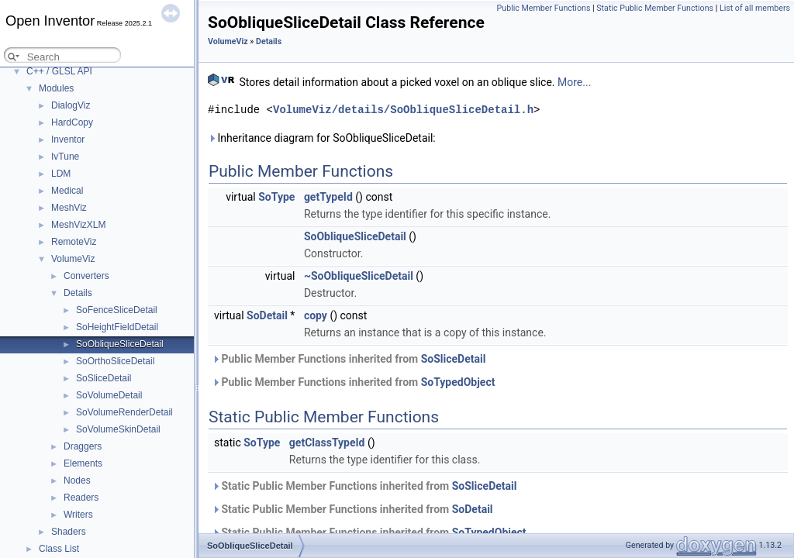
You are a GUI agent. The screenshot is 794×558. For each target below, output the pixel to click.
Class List (59, 548)
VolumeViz (73, 258)
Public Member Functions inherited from (348, 359)
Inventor (68, 139)
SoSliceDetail (103, 378)
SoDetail (267, 315)
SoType (276, 197)
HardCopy (72, 122)
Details (78, 293)
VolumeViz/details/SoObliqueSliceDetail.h (403, 109)
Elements (83, 463)
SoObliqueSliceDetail (120, 344)
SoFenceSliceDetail (116, 310)
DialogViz (70, 105)
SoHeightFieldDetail (117, 327)
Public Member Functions (544, 8)
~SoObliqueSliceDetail (358, 276)
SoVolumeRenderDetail (124, 412)
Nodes (77, 480)
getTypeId (328, 197)
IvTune (65, 156)
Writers (78, 514)
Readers (81, 497)
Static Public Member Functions (654, 8)
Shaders (68, 531)
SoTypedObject (458, 382)
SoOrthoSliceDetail (115, 361)
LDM (61, 173)
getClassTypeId (327, 442)
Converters (86, 275)
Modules (56, 88)
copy (315, 315)
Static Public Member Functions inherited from (364, 486)
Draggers (83, 446)
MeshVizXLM (78, 224)
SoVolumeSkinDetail (118, 429)
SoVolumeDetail (109, 395)
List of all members (755, 8)
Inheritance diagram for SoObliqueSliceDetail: (322, 138)
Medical (67, 190)
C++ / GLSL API (59, 71)
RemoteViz (73, 241)
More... (574, 82)
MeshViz (69, 207)
